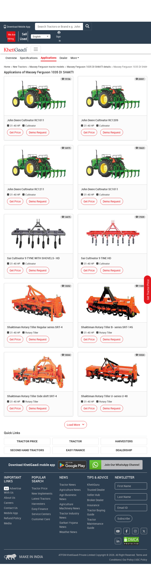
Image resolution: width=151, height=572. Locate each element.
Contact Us (10, 508)
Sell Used (23, 36)
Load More (73, 425)
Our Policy (128, 559)
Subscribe (123, 518)
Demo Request (38, 132)
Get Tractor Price (148, 289)
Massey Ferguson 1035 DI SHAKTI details (89, 66)
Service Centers (41, 514)
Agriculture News (70, 490)
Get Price (15, 132)
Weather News (68, 532)
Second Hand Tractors (27, 450)
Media (8, 523)
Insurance (93, 505)
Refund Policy (12, 518)
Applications (48, 57)
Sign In (58, 36)
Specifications (29, 58)
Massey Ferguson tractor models (46, 66)
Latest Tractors (41, 498)
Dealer (63, 58)
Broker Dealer (95, 500)
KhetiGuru (93, 484)
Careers (8, 503)
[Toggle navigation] (36, 49)
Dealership (124, 450)
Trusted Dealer (96, 490)
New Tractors (20, 66)
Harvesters (124, 441)
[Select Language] (40, 36)
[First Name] (131, 486)
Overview (11, 58)
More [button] (74, 58)
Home (7, 66)
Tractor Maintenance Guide (95, 524)
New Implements (42, 493)
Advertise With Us (12, 490)
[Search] (59, 26)
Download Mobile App (17, 26)
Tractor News (67, 484)
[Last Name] (131, 496)
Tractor (75, 441)
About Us (9, 497)
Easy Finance (75, 450)
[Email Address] (131, 507)
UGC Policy (141, 559)
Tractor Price (27, 441)
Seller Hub (93, 495)
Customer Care (41, 519)
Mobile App (11, 513)
